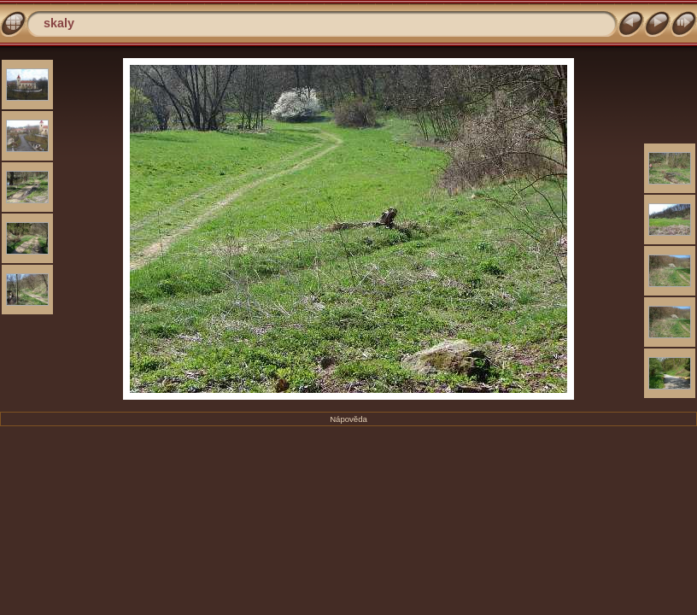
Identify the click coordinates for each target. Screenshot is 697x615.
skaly (59, 23)
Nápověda (348, 419)
